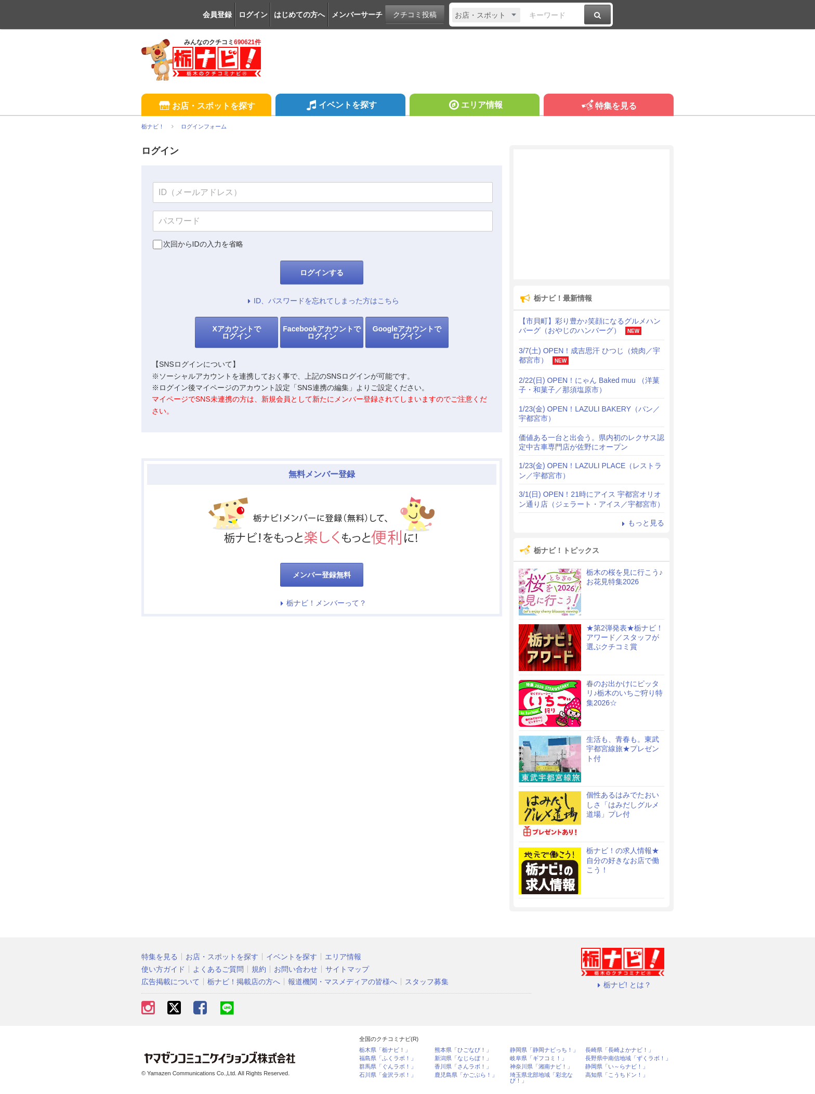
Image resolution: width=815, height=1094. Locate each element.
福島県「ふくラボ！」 (387, 1058)
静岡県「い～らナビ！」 (616, 1067)
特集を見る (608, 106)
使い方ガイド (163, 969)
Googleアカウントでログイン (407, 332)
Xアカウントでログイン (236, 332)
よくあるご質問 (218, 969)
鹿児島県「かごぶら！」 (466, 1075)
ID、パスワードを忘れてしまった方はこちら (321, 301)
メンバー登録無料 (322, 575)
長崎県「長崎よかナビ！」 (619, 1050)
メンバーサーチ (357, 14)
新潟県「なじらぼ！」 (463, 1058)
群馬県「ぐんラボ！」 (387, 1067)
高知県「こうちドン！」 (616, 1075)
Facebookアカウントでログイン (321, 332)
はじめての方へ (299, 14)
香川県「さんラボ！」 (463, 1067)
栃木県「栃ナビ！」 (385, 1050)
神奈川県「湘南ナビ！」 (541, 1067)
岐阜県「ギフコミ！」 (538, 1058)
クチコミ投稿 (415, 14)
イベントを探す (340, 106)
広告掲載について (170, 981)
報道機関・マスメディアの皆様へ (342, 981)
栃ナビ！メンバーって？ (321, 603)
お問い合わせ (296, 969)
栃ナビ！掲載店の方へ (243, 981)
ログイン (253, 14)
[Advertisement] (591, 214)
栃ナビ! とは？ (622, 985)
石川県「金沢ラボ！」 (387, 1075)
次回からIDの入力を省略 (203, 244)
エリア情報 (474, 106)
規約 (259, 969)
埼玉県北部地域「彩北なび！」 (541, 1078)
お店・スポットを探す (206, 106)
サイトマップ (347, 969)
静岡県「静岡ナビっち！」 (544, 1050)
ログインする (322, 272)
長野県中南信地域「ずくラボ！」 (628, 1058)
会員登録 (217, 14)
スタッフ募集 (427, 981)
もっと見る (641, 523)
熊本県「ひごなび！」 (463, 1050)
